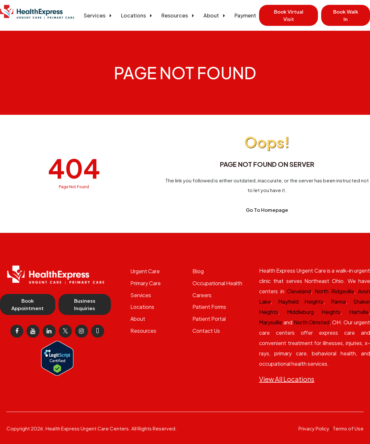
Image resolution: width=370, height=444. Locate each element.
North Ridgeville (334, 291)
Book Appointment (27, 304)
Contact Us (206, 330)
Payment (245, 15)
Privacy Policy (314, 428)
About (215, 15)
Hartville (359, 312)
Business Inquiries (84, 304)
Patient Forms (209, 306)
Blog (198, 271)
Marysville (270, 322)
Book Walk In (345, 15)
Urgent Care (145, 271)
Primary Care (145, 283)
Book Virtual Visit (288, 15)
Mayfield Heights (301, 301)
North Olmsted (312, 322)
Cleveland (299, 291)
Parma (338, 301)
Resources (178, 15)
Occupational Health (217, 283)
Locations (137, 15)
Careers (202, 295)
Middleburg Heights (313, 312)
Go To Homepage (267, 210)
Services (99, 15)
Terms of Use (348, 428)
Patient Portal (209, 318)
